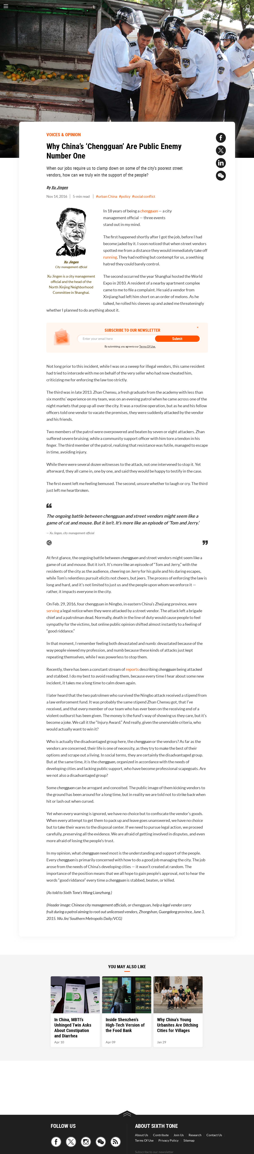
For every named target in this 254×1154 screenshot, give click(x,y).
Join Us (179, 1135)
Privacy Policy (168, 1140)
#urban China (106, 196)
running (110, 257)
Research (195, 1135)
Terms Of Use (144, 1140)
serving (52, 610)
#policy (124, 196)
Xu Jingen (59, 187)
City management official (71, 267)
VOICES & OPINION (63, 134)
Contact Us (214, 1135)
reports (132, 669)
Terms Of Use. (147, 346)
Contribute (161, 1135)
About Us (141, 1135)
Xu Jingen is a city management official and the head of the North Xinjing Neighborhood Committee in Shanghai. (71, 284)
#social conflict (143, 196)
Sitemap (189, 1140)
